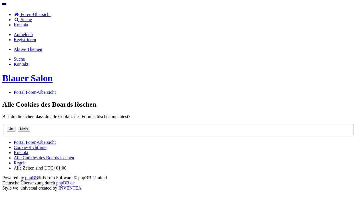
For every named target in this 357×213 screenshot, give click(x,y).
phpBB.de (65, 182)
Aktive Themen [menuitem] (28, 49)
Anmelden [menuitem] (23, 34)
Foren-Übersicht (41, 142)
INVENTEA (69, 188)
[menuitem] (21, 24)
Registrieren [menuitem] (25, 39)
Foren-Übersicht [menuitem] (32, 14)
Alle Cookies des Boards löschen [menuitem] (44, 157)
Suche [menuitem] (23, 19)
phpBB (31, 177)
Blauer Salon (27, 78)
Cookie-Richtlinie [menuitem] (30, 147)
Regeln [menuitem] (20, 162)
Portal (19, 92)
